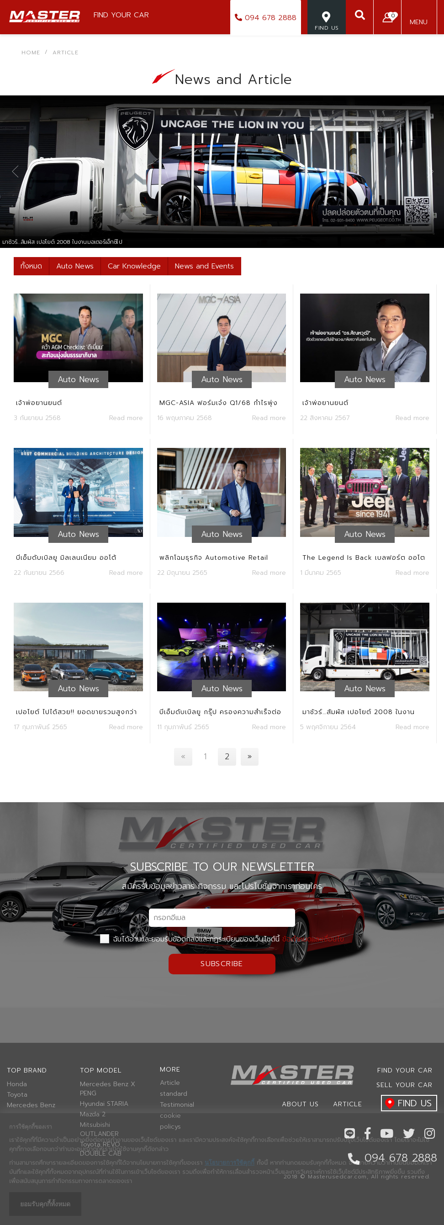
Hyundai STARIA (104, 1104)
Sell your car (404, 1085)
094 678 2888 (265, 17)
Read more (126, 418)
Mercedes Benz (31, 1105)
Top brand (27, 1070)
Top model (101, 1070)
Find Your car (405, 1070)
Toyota (17, 1094)
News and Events (204, 266)
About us (300, 1104)
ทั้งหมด (31, 266)
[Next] (250, 756)
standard (173, 1094)
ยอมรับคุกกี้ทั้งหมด (45, 1204)
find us (406, 1103)
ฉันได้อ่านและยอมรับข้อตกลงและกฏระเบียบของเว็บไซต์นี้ (222, 939)
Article (170, 1083)
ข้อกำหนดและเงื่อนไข (313, 939)
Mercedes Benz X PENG (107, 1089)
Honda (17, 1084)
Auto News (75, 266)
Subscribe (222, 963)
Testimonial (177, 1104)
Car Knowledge (134, 266)
